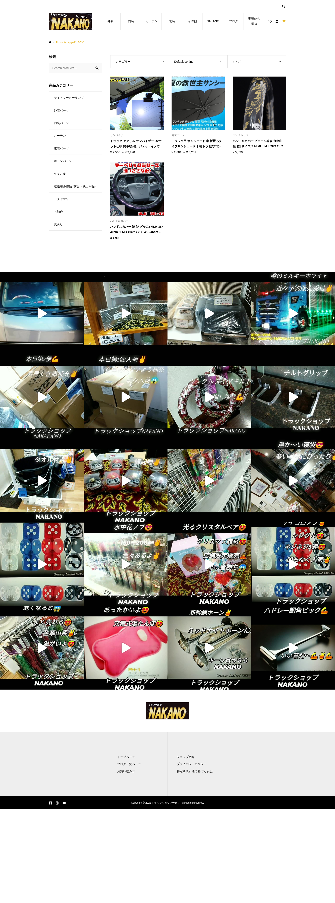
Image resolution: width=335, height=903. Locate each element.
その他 (192, 21)
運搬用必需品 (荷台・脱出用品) (75, 186)
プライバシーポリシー (192, 764)
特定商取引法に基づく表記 (195, 771)
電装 (172, 21)
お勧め (58, 211)
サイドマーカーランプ (69, 97)
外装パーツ (61, 110)
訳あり (58, 224)
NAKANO (213, 21)
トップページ (126, 757)
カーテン (151, 21)
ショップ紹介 (186, 757)
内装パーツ (61, 123)
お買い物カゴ (126, 771)
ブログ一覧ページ (129, 764)
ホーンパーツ (63, 161)
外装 (110, 21)
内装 (131, 21)
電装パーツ (61, 148)
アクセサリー (63, 199)
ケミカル (60, 173)
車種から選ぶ (254, 21)
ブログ (233, 21)
